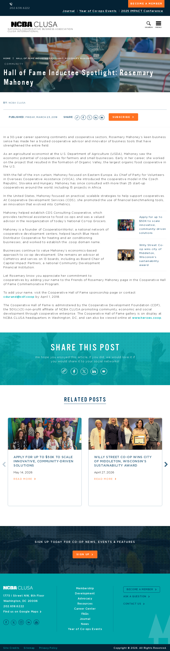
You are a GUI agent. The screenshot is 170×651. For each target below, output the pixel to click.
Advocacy (85, 597)
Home (7, 58)
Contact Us (132, 603)
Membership (85, 587)
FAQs (85, 612)
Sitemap (29, 647)
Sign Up (83, 555)
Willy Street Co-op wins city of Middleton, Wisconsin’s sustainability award (123, 462)
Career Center (85, 607)
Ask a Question (134, 596)
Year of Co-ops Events (97, 11)
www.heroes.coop (146, 317)
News (85, 623)
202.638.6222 (13, 605)
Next (166, 464)
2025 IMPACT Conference (142, 11)
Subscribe (123, 116)
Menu (158, 26)
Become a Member (146, 3)
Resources (85, 602)
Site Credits (11, 647)
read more (23, 479)
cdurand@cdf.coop (18, 296)
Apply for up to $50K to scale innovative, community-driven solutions (43, 462)
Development (85, 592)
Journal (68, 11)
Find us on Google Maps (20, 610)
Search (149, 26)
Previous (3, 464)
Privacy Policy (48, 647)
